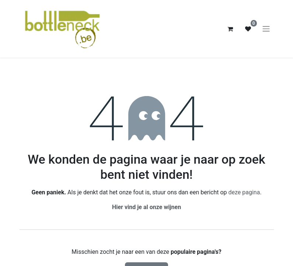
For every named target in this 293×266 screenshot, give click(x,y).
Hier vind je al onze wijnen (146, 207)
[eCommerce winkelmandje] (230, 28)
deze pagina (244, 192)
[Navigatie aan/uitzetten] (266, 29)
